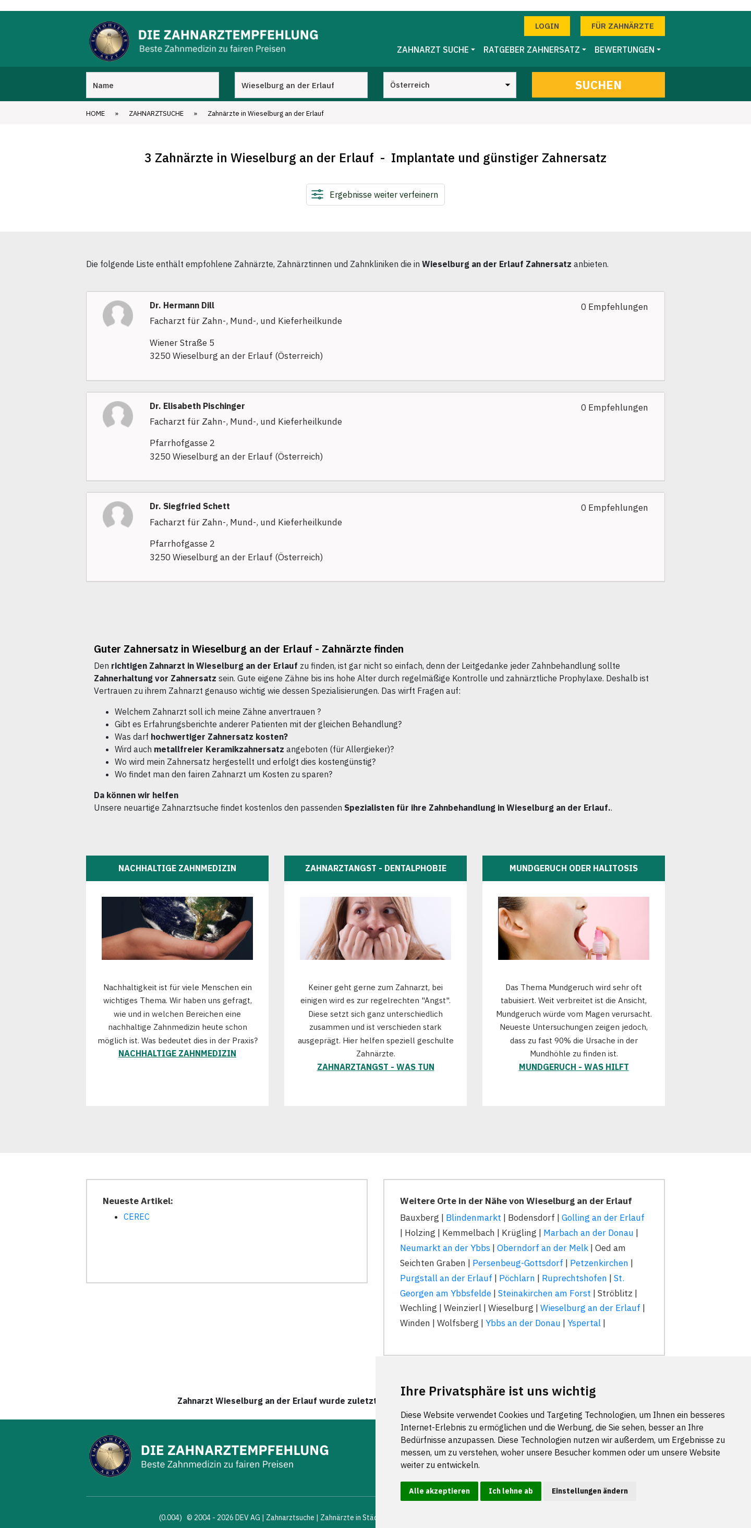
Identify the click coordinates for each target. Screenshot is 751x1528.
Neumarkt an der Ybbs (445, 1237)
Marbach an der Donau (588, 1222)
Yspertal (584, 1312)
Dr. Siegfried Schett (190, 496)
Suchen (598, 73)
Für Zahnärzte (622, 15)
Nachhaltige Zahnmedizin (177, 1042)
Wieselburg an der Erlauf (590, 1297)
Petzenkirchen (599, 1252)
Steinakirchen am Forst (544, 1282)
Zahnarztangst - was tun (375, 1056)
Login (547, 15)
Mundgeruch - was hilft (574, 1056)
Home (95, 102)
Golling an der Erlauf (603, 1206)
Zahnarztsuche (156, 102)
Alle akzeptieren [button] (439, 1491)
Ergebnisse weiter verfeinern (384, 183)
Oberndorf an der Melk (542, 1237)
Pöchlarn (517, 1267)
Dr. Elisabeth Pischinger (197, 395)
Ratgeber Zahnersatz (531, 39)
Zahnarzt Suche (433, 39)
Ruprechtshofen (574, 1267)
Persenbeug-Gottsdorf (518, 1252)
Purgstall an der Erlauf (446, 1267)
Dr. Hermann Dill (182, 294)
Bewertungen (625, 39)
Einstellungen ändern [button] (590, 1491)
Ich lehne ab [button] (511, 1491)
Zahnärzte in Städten (354, 1506)
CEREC (137, 1205)
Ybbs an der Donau (523, 1312)
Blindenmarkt (473, 1206)
